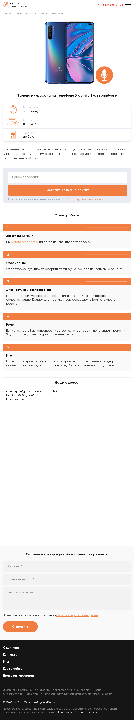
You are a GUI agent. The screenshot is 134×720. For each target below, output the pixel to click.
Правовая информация (20, 675)
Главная (7, 13)
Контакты (10, 654)
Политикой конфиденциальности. (77, 712)
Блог (6, 661)
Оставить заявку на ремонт (68, 190)
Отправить (20, 626)
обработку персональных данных (82, 199)
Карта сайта (13, 668)
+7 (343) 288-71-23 (110, 4)
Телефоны (31, 13)
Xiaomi (19, 13)
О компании (12, 647)
